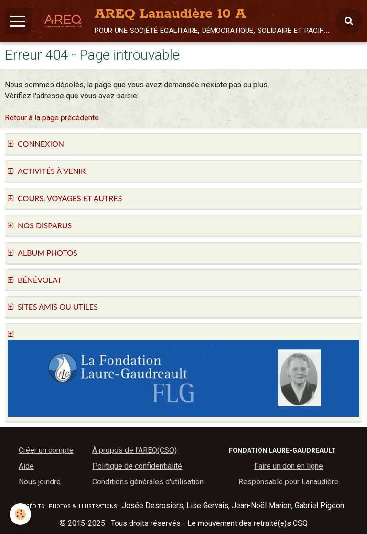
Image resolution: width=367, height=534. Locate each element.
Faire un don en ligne (288, 465)
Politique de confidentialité (137, 465)
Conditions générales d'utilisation (148, 481)
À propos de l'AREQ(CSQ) (134, 450)
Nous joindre (40, 481)
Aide (26, 465)
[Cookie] (20, 514)
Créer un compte (46, 450)
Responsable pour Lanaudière (288, 481)
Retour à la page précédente (52, 117)
